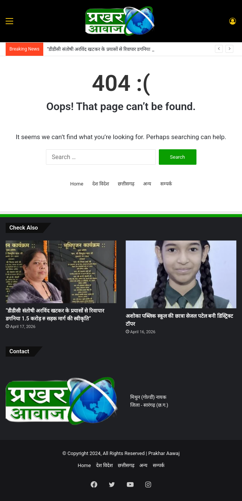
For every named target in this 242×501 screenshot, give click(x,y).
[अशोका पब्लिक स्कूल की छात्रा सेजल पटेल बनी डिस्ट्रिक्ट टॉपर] (181, 274)
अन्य (147, 184)
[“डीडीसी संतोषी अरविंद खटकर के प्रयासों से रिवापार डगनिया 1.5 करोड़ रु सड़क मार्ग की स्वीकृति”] (61, 272)
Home (76, 184)
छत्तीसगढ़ (126, 184)
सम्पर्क (166, 184)
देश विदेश (100, 184)
